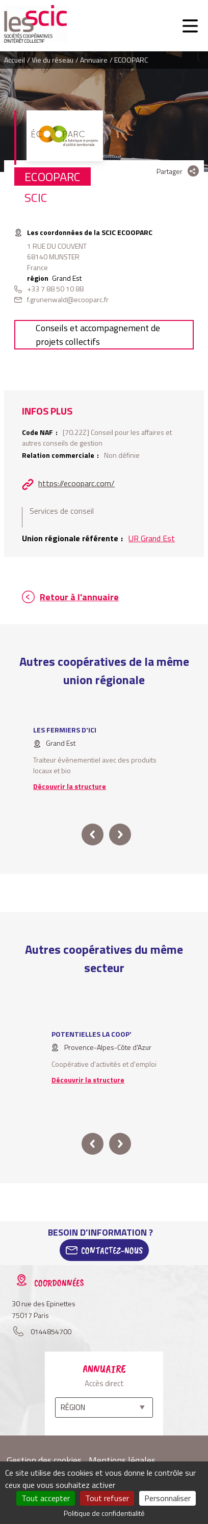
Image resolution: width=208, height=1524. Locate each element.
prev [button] (92, 834)
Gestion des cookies (44, 1460)
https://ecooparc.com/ (76, 483)
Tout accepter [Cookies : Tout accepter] (45, 1498)
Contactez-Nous (112, 1250)
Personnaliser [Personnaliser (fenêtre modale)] (167, 1498)
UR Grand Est (151, 538)
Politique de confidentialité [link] (104, 1513)
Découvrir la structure (69, 786)
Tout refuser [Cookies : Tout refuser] (107, 1498)
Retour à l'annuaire (79, 597)
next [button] (120, 834)
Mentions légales (122, 1460)
